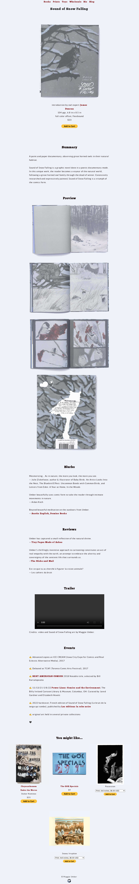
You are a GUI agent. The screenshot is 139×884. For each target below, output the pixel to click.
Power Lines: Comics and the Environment (76, 688)
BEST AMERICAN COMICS (47, 676)
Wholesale (75, 2)
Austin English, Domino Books (49, 513)
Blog (92, 2)
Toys (64, 2)
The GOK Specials (69, 786)
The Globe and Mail (42, 561)
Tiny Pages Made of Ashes (46, 542)
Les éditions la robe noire (76, 706)
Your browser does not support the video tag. (69, 611)
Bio (85, 2)
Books (47, 2)
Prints (56, 2)
